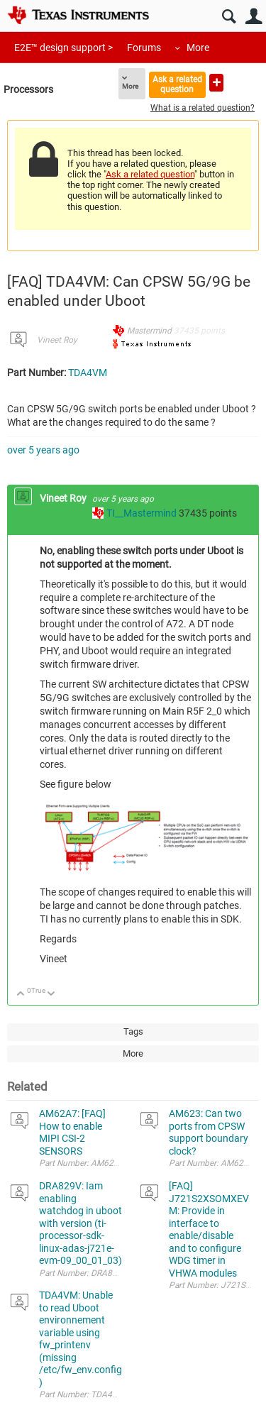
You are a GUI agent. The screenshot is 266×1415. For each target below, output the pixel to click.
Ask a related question (177, 84)
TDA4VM (87, 372)
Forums (144, 47)
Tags (133, 1031)
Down (51, 995)
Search (228, 16)
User (253, 16)
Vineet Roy (57, 340)
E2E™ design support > (63, 47)
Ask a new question (216, 83)
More (198, 47)
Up (21, 995)
